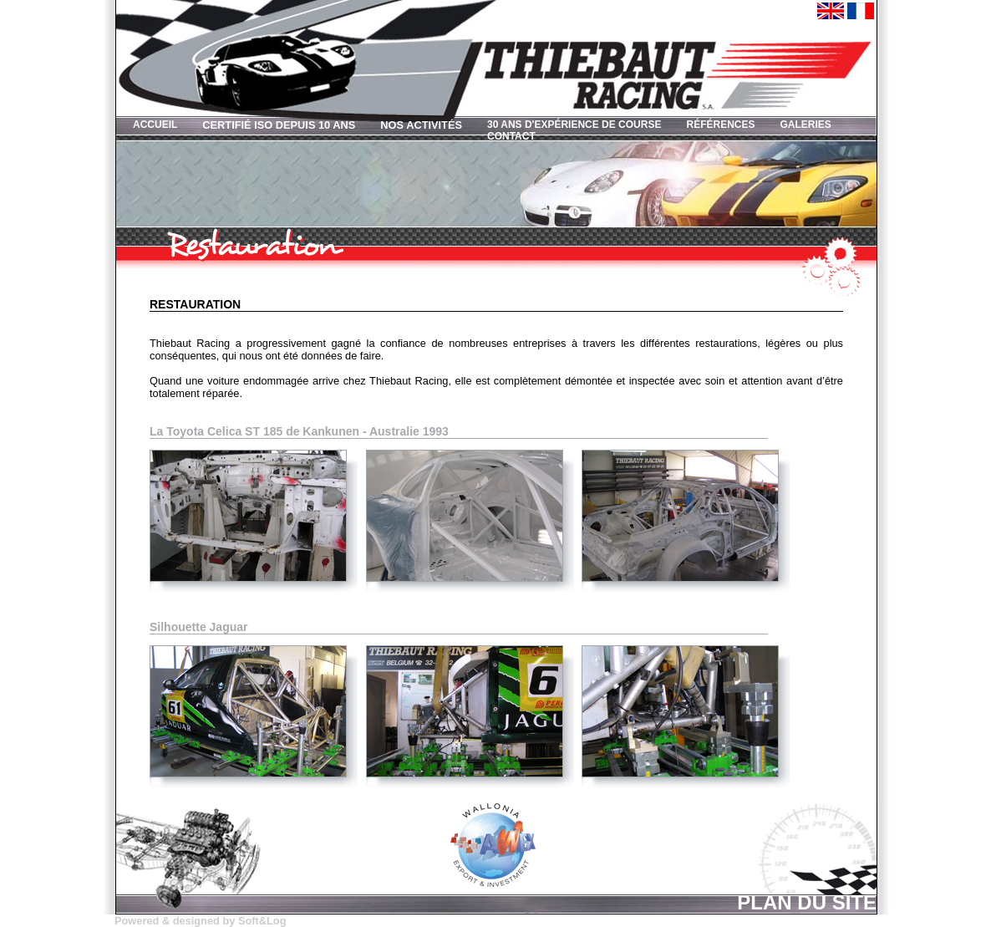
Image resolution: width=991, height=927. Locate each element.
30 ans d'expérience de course (574, 124)
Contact (511, 136)
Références (720, 124)
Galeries (805, 124)
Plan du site (807, 901)
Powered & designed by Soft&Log (200, 920)
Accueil (155, 124)
